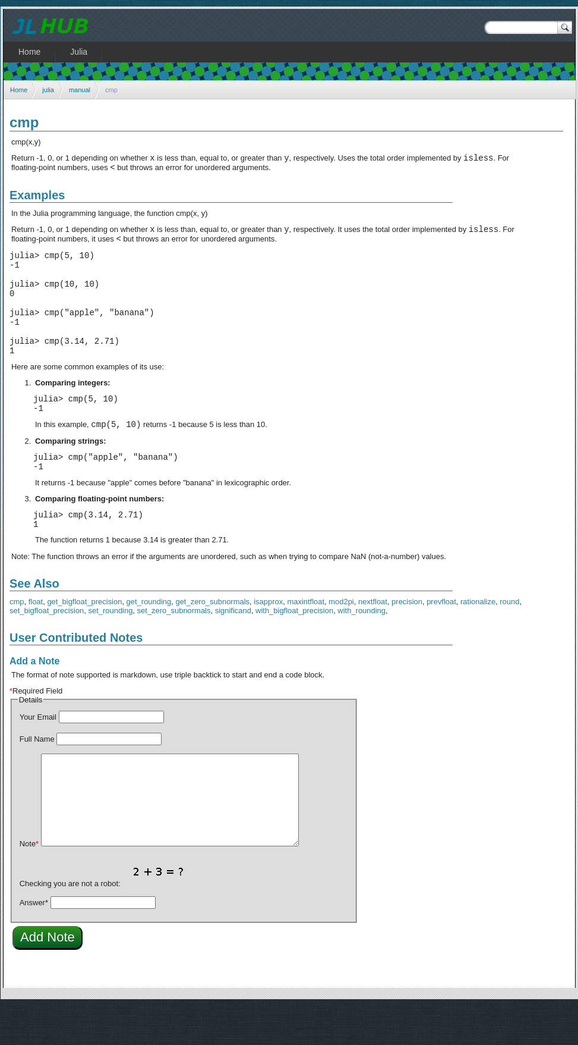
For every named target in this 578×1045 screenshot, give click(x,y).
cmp (17, 640)
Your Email (38, 756)
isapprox (268, 640)
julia (48, 89)
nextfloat (372, 640)
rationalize (477, 640)
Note (29, 882)
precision (406, 640)
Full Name (37, 778)
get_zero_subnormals (212, 640)
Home (18, 89)
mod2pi (341, 640)
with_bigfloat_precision (294, 649)
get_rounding (149, 640)
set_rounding (111, 649)
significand (233, 649)
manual (79, 89)
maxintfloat (305, 640)
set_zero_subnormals (174, 649)
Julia (78, 52)
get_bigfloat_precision (84, 640)
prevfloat (441, 640)
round (509, 640)
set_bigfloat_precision (47, 649)
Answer (34, 941)
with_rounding (361, 649)
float (36, 640)
